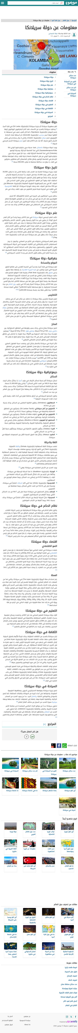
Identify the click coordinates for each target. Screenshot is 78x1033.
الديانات (19, 483)
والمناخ (34, 696)
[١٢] (19, 467)
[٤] (51, 191)
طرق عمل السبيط (71, 971)
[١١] (35, 463)
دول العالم (12, 284)
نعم (32, 736)
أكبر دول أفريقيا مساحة (69, 997)
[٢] (51, 143)
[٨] (46, 366)
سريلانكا (35, 217)
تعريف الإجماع (72, 975)
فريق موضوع (9, 1024)
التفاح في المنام (71, 1005)
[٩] (26, 383)
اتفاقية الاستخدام (7, 1020)
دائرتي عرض (53, 331)
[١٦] (13, 626)
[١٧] (10, 662)
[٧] (50, 319)
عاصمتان (40, 147)
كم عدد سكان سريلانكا (71, 88)
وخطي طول (30, 331)
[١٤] (56, 570)
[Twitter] (71, 1016)
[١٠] (42, 392)
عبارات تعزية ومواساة (69, 988)
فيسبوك (59, 745)
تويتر (53, 745)
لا (26, 736)
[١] (56, 129)
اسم (20, 140)
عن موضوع (27, 1016)
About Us (27, 1024)
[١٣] (7, 536)
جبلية (4, 307)
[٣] (12, 161)
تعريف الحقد (72, 980)
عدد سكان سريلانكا (72, 76)
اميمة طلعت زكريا (71, 967)
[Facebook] (75, 1016)
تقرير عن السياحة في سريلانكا (70, 82)
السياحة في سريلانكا (72, 94)
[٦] (16, 289)
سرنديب (41, 135)
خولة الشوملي (53, 33)
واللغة (18, 446)
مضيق (50, 272)
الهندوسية (8, 186)
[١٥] (48, 605)
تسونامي (43, 360)
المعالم (47, 711)
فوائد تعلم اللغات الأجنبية (68, 992)
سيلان (44, 137)
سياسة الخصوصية (25, 1020)
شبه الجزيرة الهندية (29, 269)
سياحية (54, 702)
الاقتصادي (53, 552)
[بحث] (61, 3)
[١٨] (17, 702)
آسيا (20, 380)
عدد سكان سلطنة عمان (69, 984)
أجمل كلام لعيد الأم (70, 1001)
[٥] (52, 237)
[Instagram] (67, 1016)
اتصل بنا (10, 1016)
